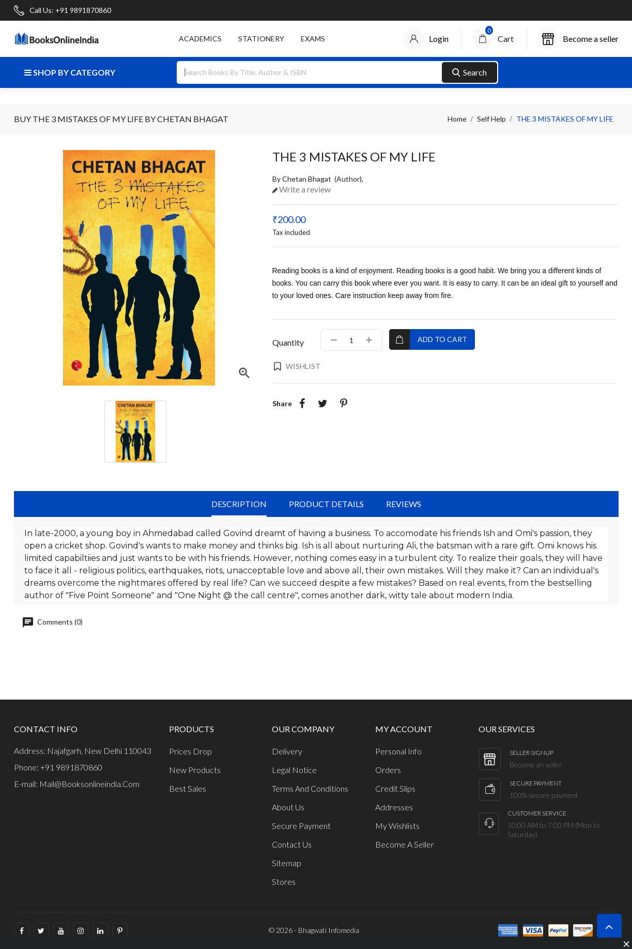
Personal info (398, 751)
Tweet (323, 403)
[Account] (426, 38)
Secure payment (301, 826)
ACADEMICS (200, 38)
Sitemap (286, 863)
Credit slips (395, 788)
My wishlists (397, 826)
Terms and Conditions (310, 788)
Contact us (292, 844)
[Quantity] (351, 340)
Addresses (394, 807)
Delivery (287, 751)
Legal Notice (294, 770)
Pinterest (343, 403)
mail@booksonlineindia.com (89, 784)
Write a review (304, 189)
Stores (284, 881)
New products (195, 770)
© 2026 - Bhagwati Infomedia (314, 930)
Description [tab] (239, 504)
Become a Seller (404, 844)
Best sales (187, 788)
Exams (313, 38)
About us (288, 807)
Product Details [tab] (326, 504)
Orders (388, 770)
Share (302, 403)
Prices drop (190, 751)
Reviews (403, 504)
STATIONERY (261, 38)
